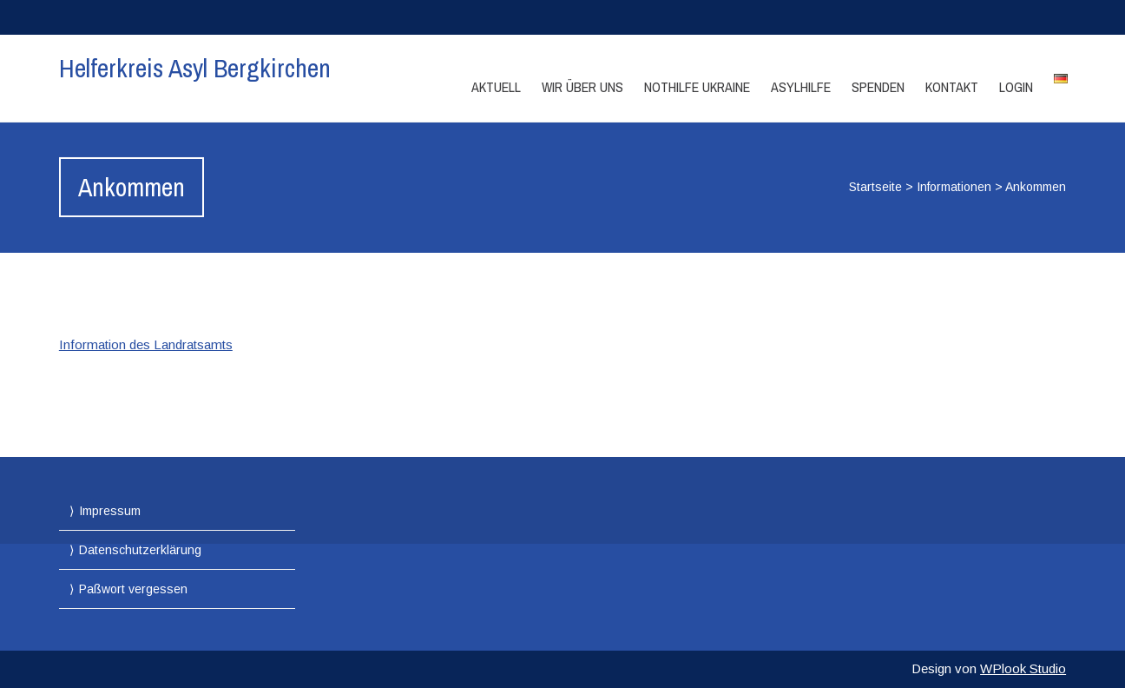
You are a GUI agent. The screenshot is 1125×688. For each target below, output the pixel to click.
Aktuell (496, 86)
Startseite (875, 187)
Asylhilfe (801, 86)
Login (1016, 86)
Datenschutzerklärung (140, 550)
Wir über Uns (582, 86)
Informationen (954, 187)
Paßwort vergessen (133, 589)
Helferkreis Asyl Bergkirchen (195, 67)
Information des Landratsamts (146, 344)
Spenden (878, 86)
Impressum (110, 511)
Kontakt (951, 86)
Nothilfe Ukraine (697, 86)
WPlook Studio (1023, 668)
